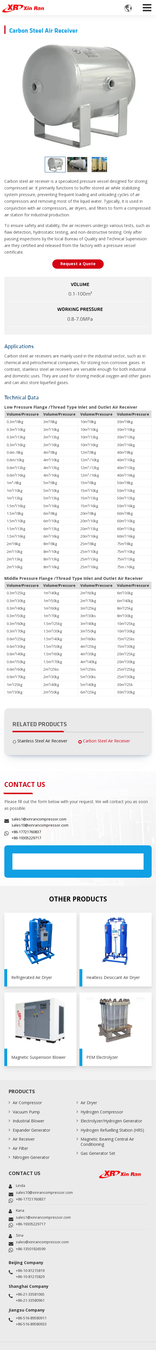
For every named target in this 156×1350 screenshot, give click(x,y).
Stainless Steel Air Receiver (42, 741)
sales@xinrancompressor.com (42, 1242)
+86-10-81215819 (30, 1270)
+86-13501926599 (30, 1248)
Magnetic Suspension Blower (38, 1057)
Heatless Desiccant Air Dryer (113, 977)
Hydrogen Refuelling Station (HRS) (112, 1130)
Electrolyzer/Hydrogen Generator (111, 1121)
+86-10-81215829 (30, 1276)
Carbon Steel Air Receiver (106, 741)
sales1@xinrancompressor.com (39, 819)
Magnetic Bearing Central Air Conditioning (107, 1141)
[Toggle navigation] (147, 6)
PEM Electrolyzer (102, 1057)
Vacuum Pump (26, 1112)
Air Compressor (27, 1102)
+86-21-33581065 (30, 1294)
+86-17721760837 (26, 831)
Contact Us (24, 1173)
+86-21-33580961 (30, 1300)
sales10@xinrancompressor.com (40, 825)
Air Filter (20, 1148)
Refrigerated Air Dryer (31, 977)
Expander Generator (31, 1130)
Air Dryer (89, 1102)
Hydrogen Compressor (102, 1112)
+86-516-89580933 (31, 1324)
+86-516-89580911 (31, 1318)
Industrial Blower (28, 1121)
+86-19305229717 (26, 838)
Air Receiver (24, 1139)
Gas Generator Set (98, 1153)
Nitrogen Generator (31, 1157)
